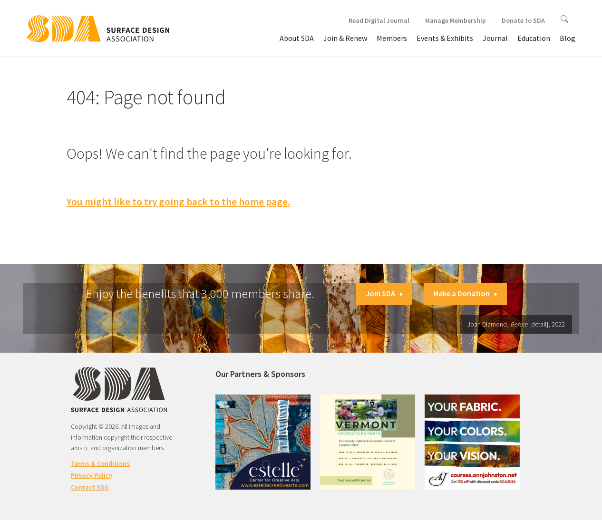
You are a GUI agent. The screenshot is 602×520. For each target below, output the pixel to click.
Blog (567, 38)
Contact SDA (89, 487)
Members (392, 38)
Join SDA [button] (384, 293)
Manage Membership (455, 20)
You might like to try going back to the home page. (178, 201)
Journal (495, 38)
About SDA (297, 38)
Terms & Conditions (100, 463)
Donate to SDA (523, 20)
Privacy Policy (91, 475)
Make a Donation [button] (465, 293)
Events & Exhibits (445, 38)
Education (533, 38)
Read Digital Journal (379, 20)
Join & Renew (345, 38)
